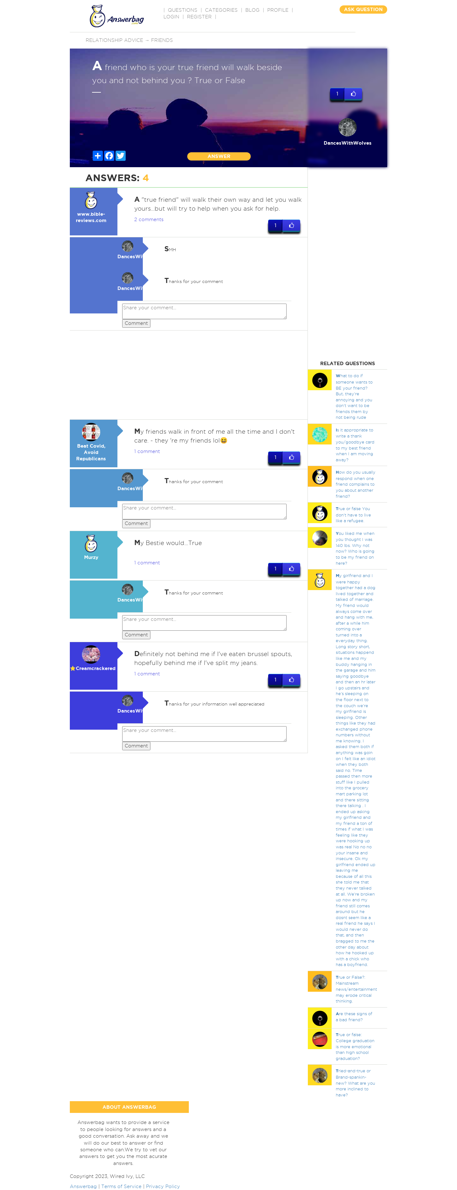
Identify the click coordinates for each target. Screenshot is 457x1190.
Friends (162, 40)
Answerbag (83, 1186)
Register (199, 16)
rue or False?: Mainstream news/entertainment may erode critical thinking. (356, 989)
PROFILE (277, 10)
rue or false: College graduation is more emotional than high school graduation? (355, 1046)
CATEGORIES (221, 10)
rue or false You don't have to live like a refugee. (353, 514)
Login (171, 16)
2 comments (148, 219)
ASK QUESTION (363, 9)
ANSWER (219, 156)
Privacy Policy (163, 1186)
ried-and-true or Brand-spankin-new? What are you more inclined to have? (355, 1082)
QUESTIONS (182, 10)
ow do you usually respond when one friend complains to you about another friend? (355, 484)
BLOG (252, 10)
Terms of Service (121, 1186)
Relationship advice (114, 40)
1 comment (147, 451)
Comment (136, 323)
